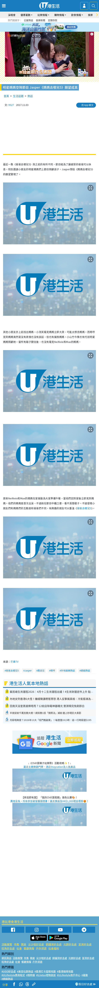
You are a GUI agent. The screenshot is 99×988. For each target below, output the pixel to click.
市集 (16, 944)
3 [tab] (48, 27)
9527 (11, 105)
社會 (19, 948)
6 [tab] (58, 27)
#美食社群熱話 (25, 971)
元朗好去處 (70, 944)
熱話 (30, 96)
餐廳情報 (29, 948)
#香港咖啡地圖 (65, 971)
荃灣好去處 (85, 944)
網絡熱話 (85, 670)
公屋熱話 (28, 20)
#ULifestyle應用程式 (13, 975)
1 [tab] (42, 27)
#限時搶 (30, 975)
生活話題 (18, 96)
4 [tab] (51, 27)
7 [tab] (48, 30)
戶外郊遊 (41, 948)
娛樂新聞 (40, 20)
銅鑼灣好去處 (54, 944)
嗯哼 (52, 670)
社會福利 (53, 948)
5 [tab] (54, 27)
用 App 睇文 (87, 105)
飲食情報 (76, 15)
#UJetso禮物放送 (46, 975)
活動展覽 (7, 944)
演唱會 (11, 15)
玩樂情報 (42, 15)
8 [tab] (51, 30)
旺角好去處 (8, 948)
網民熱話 (6, 958)
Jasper (28, 670)
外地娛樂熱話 (68, 670)
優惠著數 (25, 15)
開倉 (23, 944)
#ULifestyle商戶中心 (68, 975)
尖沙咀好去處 (36, 944)
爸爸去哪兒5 (84, 508)
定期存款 (52, 20)
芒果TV (14, 661)
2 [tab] (45, 27)
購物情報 (59, 15)
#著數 (85, 975)
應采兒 (41, 670)
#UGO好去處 (9, 971)
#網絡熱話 (7, 979)
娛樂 (90, 15)
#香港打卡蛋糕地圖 (45, 971)
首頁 (6, 96)
